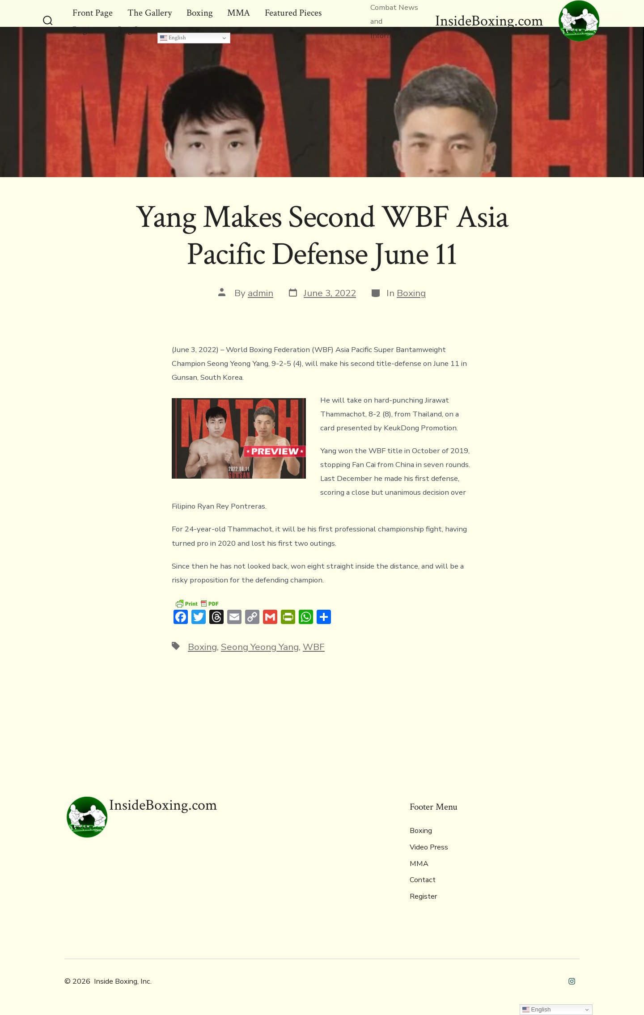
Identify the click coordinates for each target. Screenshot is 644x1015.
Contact (423, 880)
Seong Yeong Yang (260, 647)
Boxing (411, 293)
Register (423, 896)
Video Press (429, 847)
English (173, 38)
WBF (314, 647)
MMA (419, 864)
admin (260, 293)
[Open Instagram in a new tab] (572, 981)
